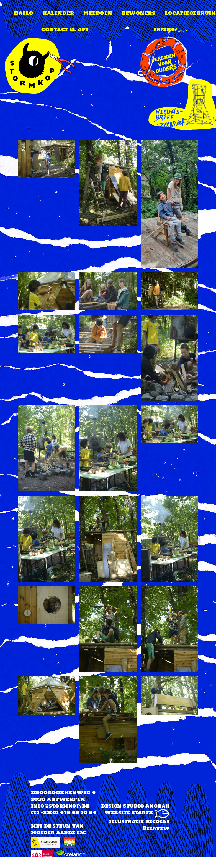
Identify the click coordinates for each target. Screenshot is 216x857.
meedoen (97, 13)
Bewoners (138, 13)
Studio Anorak (146, 805)
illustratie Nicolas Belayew (139, 825)
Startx (150, 812)
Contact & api (64, 29)
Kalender (58, 13)
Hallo (23, 13)
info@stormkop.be (60, 805)
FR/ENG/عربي (170, 29)
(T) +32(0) (45, 812)
